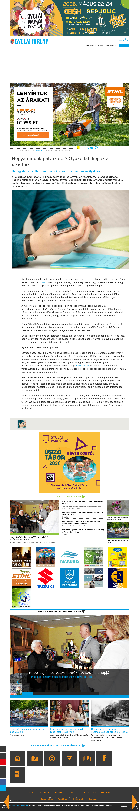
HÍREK (32, 802)
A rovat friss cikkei (67, 496)
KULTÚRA (44, 802)
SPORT (71, 802)
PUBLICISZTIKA (88, 802)
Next (126, 687)
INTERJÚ (59, 802)
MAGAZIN (39, 151)
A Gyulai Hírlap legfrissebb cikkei (56, 615)
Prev (25, 687)
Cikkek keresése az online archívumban (53, 754)
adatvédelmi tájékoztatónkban (17, 805)
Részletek (123, 807)
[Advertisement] (69, 65)
